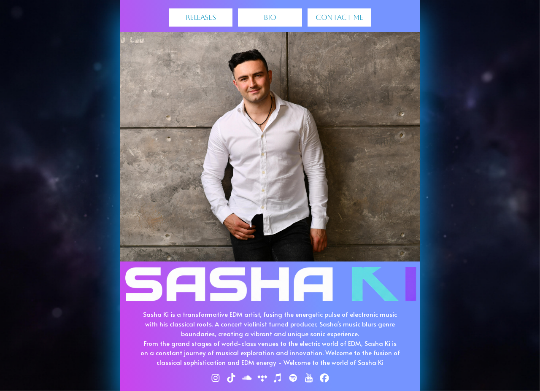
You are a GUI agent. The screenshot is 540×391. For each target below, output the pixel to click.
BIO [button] (270, 17)
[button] (216, 378)
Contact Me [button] (339, 17)
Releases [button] (201, 17)
